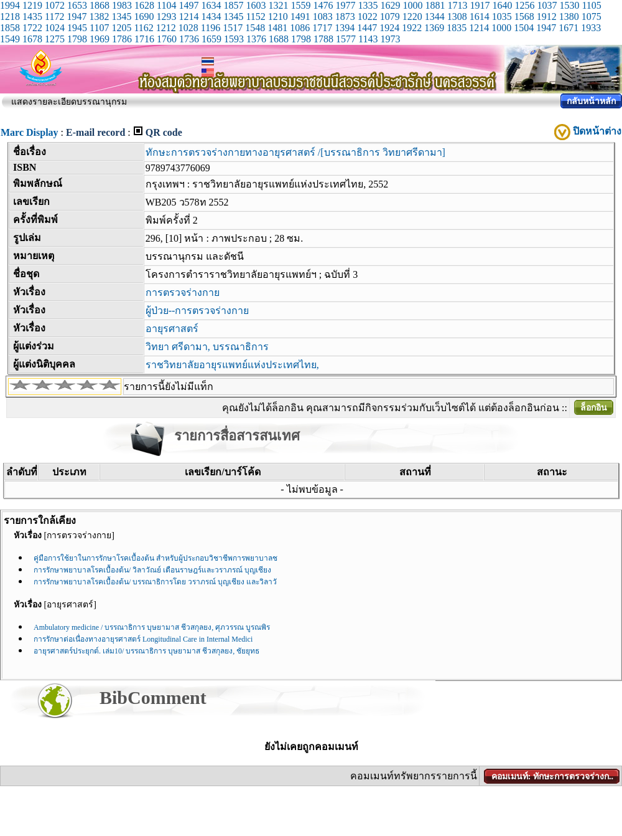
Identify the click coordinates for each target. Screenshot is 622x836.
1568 (524, 16)
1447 (367, 27)
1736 (189, 39)
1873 (345, 16)
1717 (322, 27)
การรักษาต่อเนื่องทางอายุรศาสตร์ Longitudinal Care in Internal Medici (143, 639)
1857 (233, 5)
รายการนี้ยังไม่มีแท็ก (168, 386)
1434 (211, 16)
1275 (55, 39)
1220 (412, 16)
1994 (10, 5)
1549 (10, 39)
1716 (144, 39)
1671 (568, 27)
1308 (457, 16)
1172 (54, 16)
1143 (368, 39)
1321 (278, 5)
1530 (569, 5)
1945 (77, 27)
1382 (99, 16)
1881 (435, 5)
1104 (166, 5)
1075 (591, 16)
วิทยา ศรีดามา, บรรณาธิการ (207, 346)
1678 (32, 39)
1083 (323, 16)
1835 (456, 27)
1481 (277, 27)
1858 (10, 27)
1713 (457, 5)
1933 (591, 27)
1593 (234, 39)
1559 (300, 5)
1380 (569, 16)
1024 (55, 27)
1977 (345, 5)
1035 (502, 16)
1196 (210, 27)
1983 (122, 5)
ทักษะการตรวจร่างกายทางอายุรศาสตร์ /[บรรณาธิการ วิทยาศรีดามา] (295, 152)
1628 (144, 5)
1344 (435, 16)
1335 (368, 5)
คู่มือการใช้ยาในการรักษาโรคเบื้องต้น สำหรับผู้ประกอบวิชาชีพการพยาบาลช (155, 558)
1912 (547, 16)
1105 (591, 5)
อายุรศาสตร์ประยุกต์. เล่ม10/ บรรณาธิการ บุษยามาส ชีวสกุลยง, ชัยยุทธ (146, 651)
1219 (32, 5)
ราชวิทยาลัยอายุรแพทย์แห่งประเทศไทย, (232, 364)
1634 (211, 5)
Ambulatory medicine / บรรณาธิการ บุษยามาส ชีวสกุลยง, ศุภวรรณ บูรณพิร (152, 627)
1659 (211, 39)
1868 (99, 5)
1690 (144, 16)
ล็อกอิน (593, 407)
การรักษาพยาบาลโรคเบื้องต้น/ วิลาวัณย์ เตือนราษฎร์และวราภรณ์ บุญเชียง (152, 570)
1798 (77, 39)
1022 (368, 16)
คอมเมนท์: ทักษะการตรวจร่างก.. (552, 776)
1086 (300, 27)
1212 (166, 27)
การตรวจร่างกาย (183, 292)
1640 (502, 5)
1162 (143, 27)
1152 (255, 16)
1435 (32, 16)
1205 (121, 27)
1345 (121, 16)
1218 (10, 16)
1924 (389, 27)
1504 (524, 27)
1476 (323, 5)
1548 (255, 27)
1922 (412, 27)
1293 (166, 16)
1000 (412, 5)
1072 (55, 5)
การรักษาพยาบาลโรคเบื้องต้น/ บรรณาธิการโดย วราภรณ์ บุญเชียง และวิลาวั (155, 581)
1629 (390, 5)
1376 (256, 39)
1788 (323, 39)
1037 (547, 5)
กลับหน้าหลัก (591, 101)
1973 (390, 39)
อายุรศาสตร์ (172, 328)
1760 (167, 39)
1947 (76, 16)
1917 (480, 5)
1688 (279, 39)
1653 (77, 5)
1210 (278, 16)
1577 (346, 39)
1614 (480, 16)
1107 (99, 27)
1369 (434, 27)
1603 (256, 5)
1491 (300, 16)
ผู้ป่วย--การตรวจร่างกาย (197, 310)
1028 (188, 27)
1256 (524, 5)
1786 (122, 39)
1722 (32, 27)
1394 (345, 27)
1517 (233, 27)
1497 (188, 5)
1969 (99, 39)
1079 (390, 16)
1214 (188, 16)
